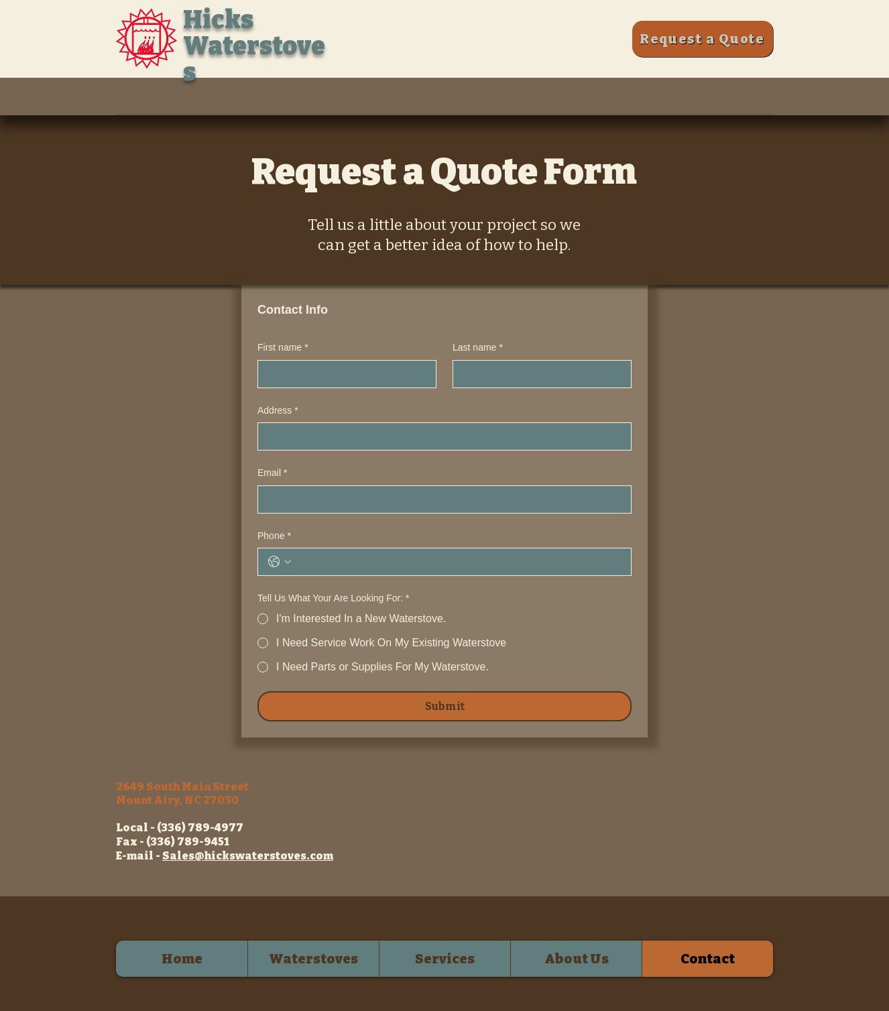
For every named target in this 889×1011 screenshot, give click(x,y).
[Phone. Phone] (458, 561)
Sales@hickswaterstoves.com (247, 855)
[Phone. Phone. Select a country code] (279, 562)
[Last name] (538, 374)
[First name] (343, 374)
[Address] (440, 436)
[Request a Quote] (702, 39)
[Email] (440, 499)
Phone (274, 536)
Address (277, 411)
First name (282, 348)
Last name (478, 348)
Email (272, 473)
